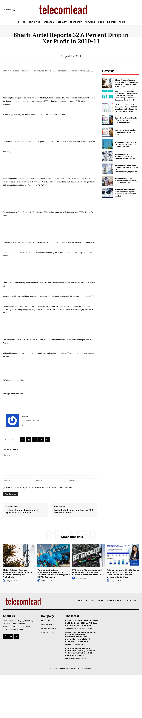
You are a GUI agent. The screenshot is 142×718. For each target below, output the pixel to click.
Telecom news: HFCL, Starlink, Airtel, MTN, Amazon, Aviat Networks (125, 156)
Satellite (69, 644)
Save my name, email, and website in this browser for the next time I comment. (40, 487)
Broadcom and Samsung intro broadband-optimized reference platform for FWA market (126, 192)
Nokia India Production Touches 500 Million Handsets (73, 511)
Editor (25, 416)
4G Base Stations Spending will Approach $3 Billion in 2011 (21, 511)
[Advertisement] (122, 220)
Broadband (70, 658)
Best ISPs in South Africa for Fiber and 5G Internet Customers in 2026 (126, 120)
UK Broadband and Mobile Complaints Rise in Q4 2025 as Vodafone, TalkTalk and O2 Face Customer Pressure (127, 108)
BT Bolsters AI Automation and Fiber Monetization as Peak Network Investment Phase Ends (88, 572)
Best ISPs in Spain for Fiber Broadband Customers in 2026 (125, 132)
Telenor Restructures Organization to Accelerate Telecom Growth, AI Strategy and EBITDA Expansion (53, 573)
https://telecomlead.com (30, 420)
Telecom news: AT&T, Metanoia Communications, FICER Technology (126, 180)
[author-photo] (4, 580)
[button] (10, 9)
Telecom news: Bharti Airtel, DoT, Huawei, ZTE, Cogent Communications (126, 144)
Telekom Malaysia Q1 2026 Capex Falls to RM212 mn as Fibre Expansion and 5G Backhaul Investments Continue (123, 573)
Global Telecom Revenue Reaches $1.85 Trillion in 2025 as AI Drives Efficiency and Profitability (127, 83)
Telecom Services (73, 628)
